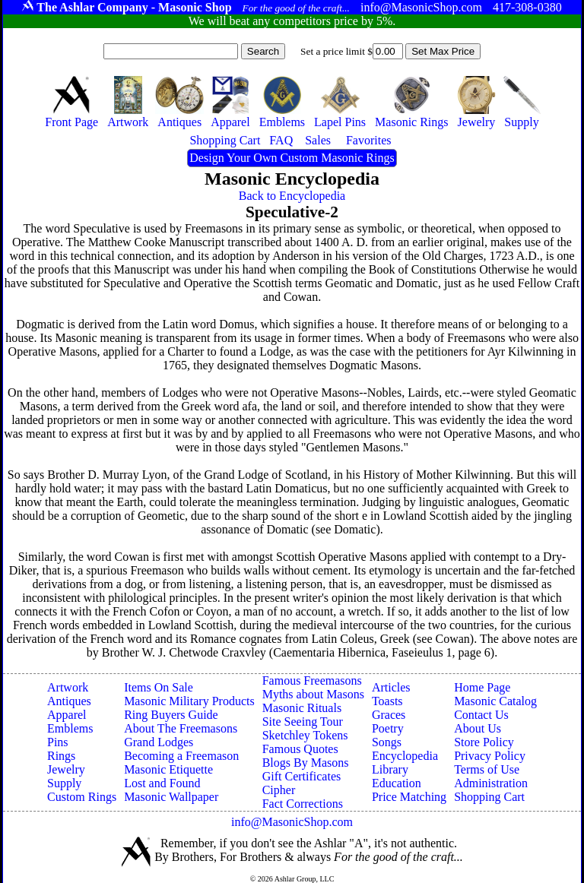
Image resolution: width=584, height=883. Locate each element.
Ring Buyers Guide (171, 714)
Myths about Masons (313, 694)
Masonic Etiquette (168, 769)
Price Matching (409, 796)
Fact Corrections (302, 803)
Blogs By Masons (305, 762)
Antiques (69, 701)
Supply (64, 783)
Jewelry (66, 769)
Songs (387, 742)
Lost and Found (162, 783)
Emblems (70, 728)
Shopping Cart (489, 796)
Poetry (388, 728)
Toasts (387, 701)
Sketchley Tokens (305, 735)
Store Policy (484, 742)
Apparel (67, 714)
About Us (477, 728)
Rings (61, 755)
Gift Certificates (301, 776)
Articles (391, 687)
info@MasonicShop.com (292, 821)
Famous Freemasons (312, 680)
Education (396, 783)
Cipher (279, 789)
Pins (57, 742)
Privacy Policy (489, 755)
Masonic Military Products (189, 701)
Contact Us (481, 714)
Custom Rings (81, 796)
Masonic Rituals (301, 707)
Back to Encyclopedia (292, 195)
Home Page (482, 687)
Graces (388, 714)
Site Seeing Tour (302, 721)
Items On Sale (158, 687)
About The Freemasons (180, 728)
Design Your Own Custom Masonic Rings (291, 157)
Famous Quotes (300, 748)
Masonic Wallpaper (171, 796)
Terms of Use (486, 769)
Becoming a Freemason (181, 755)
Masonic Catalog (495, 701)
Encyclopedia (405, 755)
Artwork (67, 687)
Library (390, 769)
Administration (491, 783)
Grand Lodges (158, 742)
